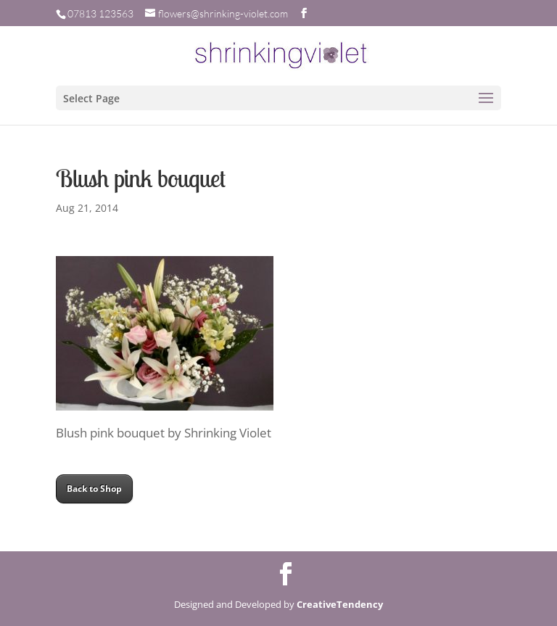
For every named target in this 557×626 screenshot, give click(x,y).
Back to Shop (94, 488)
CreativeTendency (340, 604)
